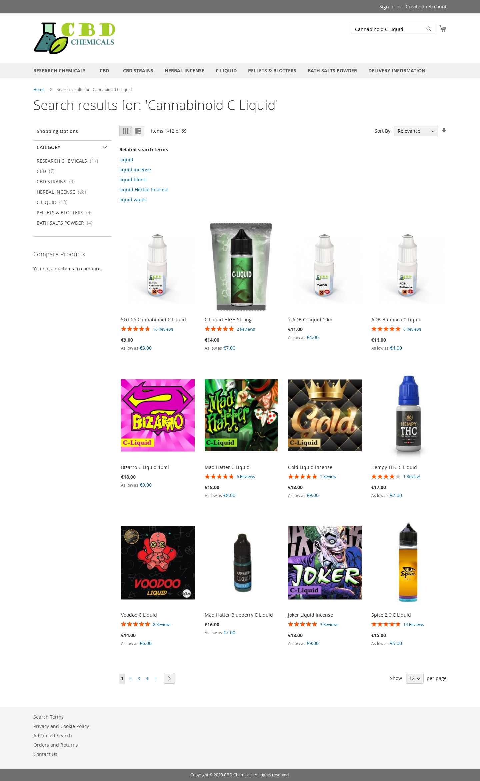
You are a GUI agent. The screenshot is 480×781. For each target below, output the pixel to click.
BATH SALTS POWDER (66, 223)
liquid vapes (133, 199)
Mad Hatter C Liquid (227, 467)
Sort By (382, 131)
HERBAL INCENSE (63, 192)
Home (39, 89)
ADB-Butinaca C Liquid (396, 319)
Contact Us (45, 754)
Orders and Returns (55, 745)
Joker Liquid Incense (310, 615)
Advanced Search (52, 735)
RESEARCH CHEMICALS (69, 161)
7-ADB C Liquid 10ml (311, 319)
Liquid (126, 159)
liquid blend (133, 179)
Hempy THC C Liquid (394, 467)
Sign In (387, 6)
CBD (47, 171)
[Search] (429, 29)
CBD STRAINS (58, 181)
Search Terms (48, 717)
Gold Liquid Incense (310, 467)
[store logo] (75, 37)
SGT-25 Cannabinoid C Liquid (153, 319)
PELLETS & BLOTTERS (66, 212)
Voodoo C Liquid (139, 615)
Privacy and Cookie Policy (61, 726)
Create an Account (426, 6)
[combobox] (393, 29)
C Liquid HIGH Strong (228, 319)
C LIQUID (54, 202)
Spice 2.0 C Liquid (391, 615)
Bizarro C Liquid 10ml (145, 467)
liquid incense (135, 169)
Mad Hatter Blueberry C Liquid (239, 615)
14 (413, 624)
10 (163, 329)
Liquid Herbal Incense (143, 189)
